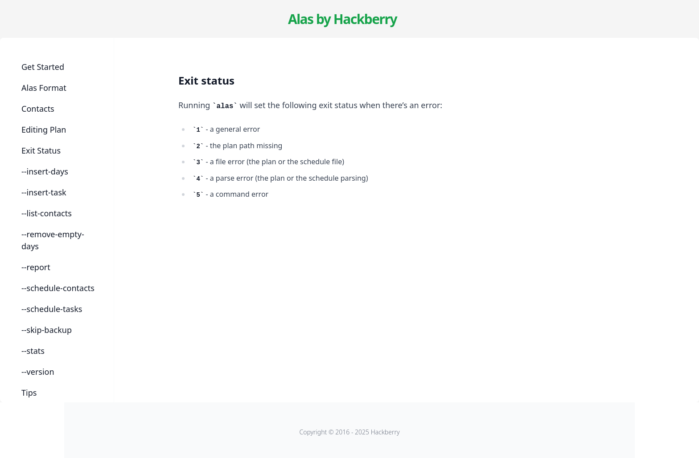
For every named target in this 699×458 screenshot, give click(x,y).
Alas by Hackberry (342, 19)
